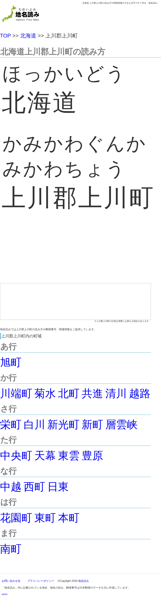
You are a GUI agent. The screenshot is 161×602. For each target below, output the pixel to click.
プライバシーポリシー (40, 580)
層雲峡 (121, 424)
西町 (34, 487)
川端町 (16, 393)
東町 (45, 518)
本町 (68, 518)
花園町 (16, 518)
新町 (92, 424)
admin (5, 594)
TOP (5, 36)
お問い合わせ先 (11, 580)
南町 (10, 549)
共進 (92, 393)
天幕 (45, 456)
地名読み (83, 580)
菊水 (45, 393)
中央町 (16, 456)
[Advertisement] (75, 253)
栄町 (10, 424)
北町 (68, 393)
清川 (116, 393)
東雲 (68, 456)
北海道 (28, 36)
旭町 (10, 362)
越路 (139, 393)
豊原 (92, 456)
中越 (10, 487)
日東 (58, 487)
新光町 (63, 424)
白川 (34, 424)
